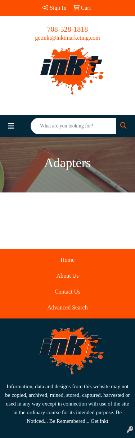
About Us (68, 276)
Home (67, 260)
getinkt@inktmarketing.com (67, 38)
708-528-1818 (67, 29)
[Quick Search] (73, 126)
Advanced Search (67, 307)
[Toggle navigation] (11, 126)
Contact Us (68, 292)
